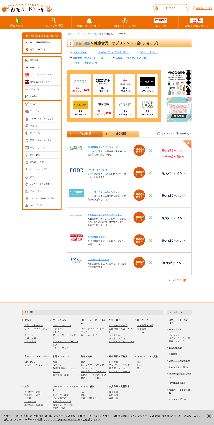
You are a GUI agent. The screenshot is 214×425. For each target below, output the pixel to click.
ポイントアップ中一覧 (179, 338)
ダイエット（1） (149, 52)
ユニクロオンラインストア (41, 74)
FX (82, 392)
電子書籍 (141, 328)
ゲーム (140, 332)
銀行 (83, 395)
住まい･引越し (60, 408)
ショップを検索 (53, 22)
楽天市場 (160, 22)
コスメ (84, 362)
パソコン (57, 365)
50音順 (172, 332)
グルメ (33, 104)
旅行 (32, 176)
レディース (58, 328)
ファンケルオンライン (98, 259)
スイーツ (29, 335)
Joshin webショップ (196, 22)
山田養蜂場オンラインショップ (103, 147)
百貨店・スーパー (118, 368)
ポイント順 (174, 335)
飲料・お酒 (30, 338)
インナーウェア (61, 348)
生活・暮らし (36, 126)
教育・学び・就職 (62, 401)
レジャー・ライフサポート (41, 184)
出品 (139, 365)
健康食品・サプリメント (93, 371)
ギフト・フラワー (118, 338)
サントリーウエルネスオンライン (104, 192)
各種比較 (113, 398)
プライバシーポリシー (67, 419)
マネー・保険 (36, 191)
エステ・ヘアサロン (91, 378)
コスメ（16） (80, 52)
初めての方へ (18, 22)
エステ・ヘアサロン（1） (86, 63)
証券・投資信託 (89, 398)
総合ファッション (62, 325)
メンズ (56, 332)
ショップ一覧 (36, 205)
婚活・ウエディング (63, 404)
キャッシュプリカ (177, 399)
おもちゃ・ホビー (90, 335)
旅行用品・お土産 (33, 404)
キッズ (84, 332)
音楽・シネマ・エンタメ (40, 140)
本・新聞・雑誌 (145, 325)
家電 (55, 362)
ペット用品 (115, 335)
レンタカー (30, 401)
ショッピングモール (119, 371)
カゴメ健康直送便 (96, 237)
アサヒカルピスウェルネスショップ (105, 214)
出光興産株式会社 (177, 383)
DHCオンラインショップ (99, 169)
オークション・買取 (38, 169)
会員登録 (113, 392)
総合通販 (113, 362)
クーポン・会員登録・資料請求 (42, 198)
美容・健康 (35, 155)
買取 (139, 362)
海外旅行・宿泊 (32, 395)
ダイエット (86, 368)
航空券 (27, 398)
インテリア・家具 (118, 325)
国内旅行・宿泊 (32, 392)
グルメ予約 (30, 341)
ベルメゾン (35, 89)
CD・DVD (29, 362)
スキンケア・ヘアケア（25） (113, 52)
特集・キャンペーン (89, 22)
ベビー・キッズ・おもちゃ (41, 118)
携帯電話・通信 (61, 374)
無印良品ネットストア (39, 82)
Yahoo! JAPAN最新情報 (40, 42)
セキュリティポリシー (179, 367)
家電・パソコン (37, 147)
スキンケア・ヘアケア (92, 365)
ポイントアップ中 (125, 22)
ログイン (176, 7)
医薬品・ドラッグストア (93, 374)
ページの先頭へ (175, 280)
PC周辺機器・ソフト (64, 368)
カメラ (56, 371)
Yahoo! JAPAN (35, 67)
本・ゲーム (35, 133)
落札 (139, 368)
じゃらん (34, 96)
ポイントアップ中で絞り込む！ (177, 133)
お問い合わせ (175, 348)
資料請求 (113, 395)
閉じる (209, 416)
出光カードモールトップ (78, 34)
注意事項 (173, 354)
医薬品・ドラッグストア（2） (131, 58)
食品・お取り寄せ (33, 325)
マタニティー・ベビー (92, 328)
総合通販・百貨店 (37, 162)
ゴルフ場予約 (60, 398)
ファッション (36, 111)
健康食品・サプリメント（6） (88, 58)
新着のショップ (176, 341)
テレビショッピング (119, 365)
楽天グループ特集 (37, 49)
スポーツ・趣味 (61, 395)
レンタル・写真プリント (121, 341)
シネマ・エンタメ (33, 365)
